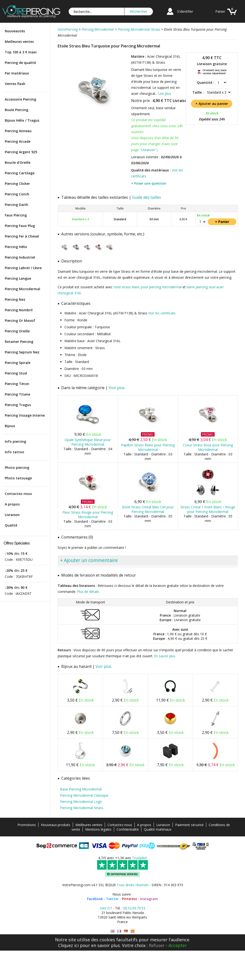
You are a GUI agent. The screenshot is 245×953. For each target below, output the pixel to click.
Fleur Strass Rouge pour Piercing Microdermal (87, 514)
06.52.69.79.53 (134, 908)
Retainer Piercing (19, 341)
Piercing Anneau (18, 131)
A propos (12, 504)
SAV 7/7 (106, 908)
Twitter (112, 898)
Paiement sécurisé (189, 825)
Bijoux (10, 426)
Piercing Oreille (17, 331)
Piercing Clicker (17, 183)
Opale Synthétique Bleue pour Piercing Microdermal (88, 442)
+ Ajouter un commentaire (89, 560)
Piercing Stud (16, 373)
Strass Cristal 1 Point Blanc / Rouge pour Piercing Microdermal (207, 509)
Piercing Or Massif (20, 320)
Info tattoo (14, 452)
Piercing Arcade (17, 141)
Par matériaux (17, 73)
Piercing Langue (18, 278)
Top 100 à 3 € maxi (21, 52)
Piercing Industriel (20, 257)
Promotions (26, 825)
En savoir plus (164, 656)
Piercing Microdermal (22, 289)
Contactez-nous (18, 493)
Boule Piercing (16, 110)
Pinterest (129, 898)
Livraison (12, 514)
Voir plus (117, 387)
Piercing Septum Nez (22, 352)
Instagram (149, 898)
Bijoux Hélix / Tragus (22, 120)
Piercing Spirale (17, 362)
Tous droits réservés (133, 885)
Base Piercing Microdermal (81, 789)
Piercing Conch (17, 194)
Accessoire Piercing (20, 99)
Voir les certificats (162, 313)
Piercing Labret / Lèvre (23, 268)
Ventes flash (15, 83)
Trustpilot (139, 858)
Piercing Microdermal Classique (84, 795)
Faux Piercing (16, 215)
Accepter (177, 945)
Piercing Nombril (19, 310)
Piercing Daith (16, 204)
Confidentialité (128, 829)
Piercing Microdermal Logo (81, 801)
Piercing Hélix (16, 246)
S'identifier (185, 11)
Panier (220, 11)
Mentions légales (98, 829)
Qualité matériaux (157, 829)
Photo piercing (17, 467)
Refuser (157, 945)
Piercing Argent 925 (21, 152)
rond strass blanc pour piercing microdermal (147, 287)
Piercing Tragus (18, 405)
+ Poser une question (148, 183)
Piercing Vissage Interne (25, 415)
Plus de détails (88, 591)
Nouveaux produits (55, 825)
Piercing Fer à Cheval (22, 236)
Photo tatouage (18, 478)
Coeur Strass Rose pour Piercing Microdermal (208, 447)
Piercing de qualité (20, 62)
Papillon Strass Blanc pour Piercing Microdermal (148, 447)
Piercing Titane (17, 394)
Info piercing (15, 441)
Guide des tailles (146, 197)
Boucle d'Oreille (17, 162)
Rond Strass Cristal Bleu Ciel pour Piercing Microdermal (148, 509)
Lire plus (164, 93)
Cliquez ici (68, 945)
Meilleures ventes (19, 41)
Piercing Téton (17, 383)
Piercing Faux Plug (20, 225)
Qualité (11, 525)
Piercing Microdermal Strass (81, 808)
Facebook (95, 898)
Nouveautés (15, 31)
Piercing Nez (15, 299)
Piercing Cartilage (19, 173)
